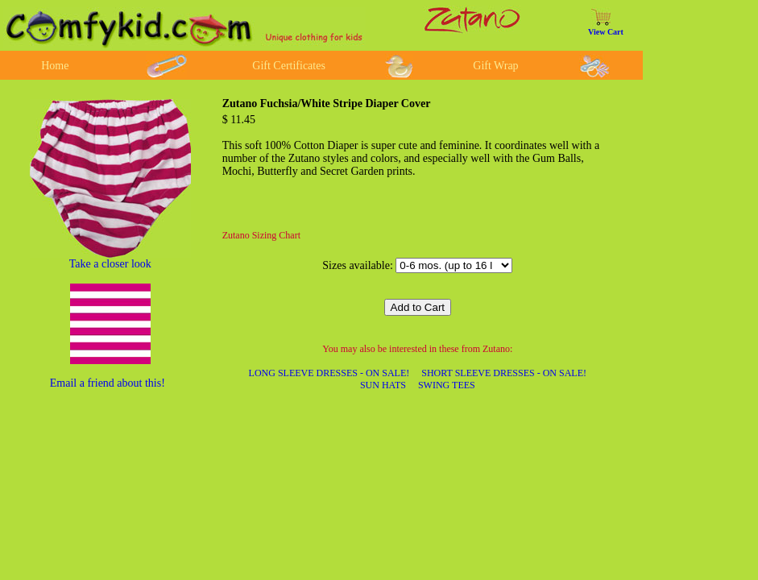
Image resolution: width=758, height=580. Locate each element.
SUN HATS (383, 385)
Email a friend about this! (107, 383)
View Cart (605, 31)
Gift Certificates (288, 66)
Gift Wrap (495, 66)
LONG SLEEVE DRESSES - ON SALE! (329, 373)
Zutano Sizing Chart (261, 235)
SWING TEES (446, 385)
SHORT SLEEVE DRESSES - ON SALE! (503, 373)
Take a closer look (110, 264)
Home (54, 66)
